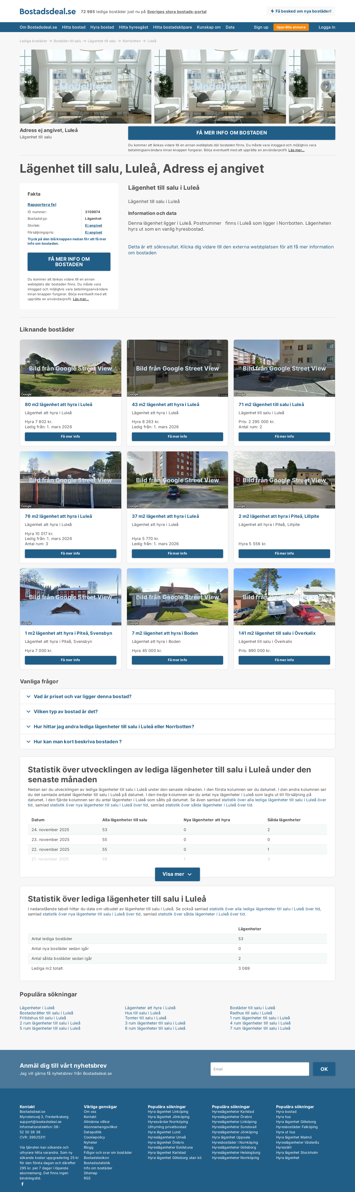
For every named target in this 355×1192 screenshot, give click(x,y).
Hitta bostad (73, 27)
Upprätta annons (291, 27)
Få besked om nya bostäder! (303, 11)
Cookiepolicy (94, 1137)
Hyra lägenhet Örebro (166, 1142)
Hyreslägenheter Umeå (167, 1137)
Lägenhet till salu (102, 41)
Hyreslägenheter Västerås (297, 1142)
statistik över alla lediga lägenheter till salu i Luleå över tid (264, 919)
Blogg (88, 1147)
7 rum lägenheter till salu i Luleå (260, 1038)
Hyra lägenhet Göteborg (296, 1122)
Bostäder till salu (67, 41)
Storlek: (34, 236)
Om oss (90, 1111)
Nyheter (90, 1142)
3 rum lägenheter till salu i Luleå (155, 1033)
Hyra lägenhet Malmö (294, 1137)
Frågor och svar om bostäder (108, 1153)
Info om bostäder (98, 1168)
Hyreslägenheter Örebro (232, 1117)
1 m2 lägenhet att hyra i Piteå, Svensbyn (68, 643)
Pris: (243, 432)
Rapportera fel (42, 215)
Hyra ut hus (285, 1132)
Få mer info (70, 447)
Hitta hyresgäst (133, 27)
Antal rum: (248, 437)
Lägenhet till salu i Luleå (261, 423)
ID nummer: (37, 222)
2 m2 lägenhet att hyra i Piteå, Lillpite (279, 526)
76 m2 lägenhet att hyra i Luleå (58, 526)
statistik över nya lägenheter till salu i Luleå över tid (99, 815)
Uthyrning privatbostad (167, 1127)
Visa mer (173, 885)
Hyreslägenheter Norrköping (235, 1157)
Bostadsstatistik (97, 1163)
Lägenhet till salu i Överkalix (265, 652)
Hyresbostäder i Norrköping (235, 1142)
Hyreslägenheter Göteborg (234, 1147)
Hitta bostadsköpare (172, 27)
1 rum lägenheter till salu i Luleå (260, 1028)
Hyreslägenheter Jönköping (235, 1132)
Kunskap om (209, 27)
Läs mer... (296, 155)
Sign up (261, 27)
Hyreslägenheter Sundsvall (234, 1127)
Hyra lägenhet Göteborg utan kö (174, 1157)
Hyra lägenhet (288, 1157)
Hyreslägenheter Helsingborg (236, 1153)
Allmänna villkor (97, 1122)
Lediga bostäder (33, 41)
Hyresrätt (284, 1147)
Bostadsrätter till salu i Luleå (46, 1023)
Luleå (151, 41)
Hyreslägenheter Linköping (234, 1122)
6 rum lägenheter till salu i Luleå (155, 1038)
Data (230, 27)
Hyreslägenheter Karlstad (233, 1111)
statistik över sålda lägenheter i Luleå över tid (208, 815)
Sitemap (90, 1173)
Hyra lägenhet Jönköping (169, 1117)
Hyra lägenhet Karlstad (167, 1153)
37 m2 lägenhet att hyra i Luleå (165, 526)
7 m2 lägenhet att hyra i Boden (165, 643)
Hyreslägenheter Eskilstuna (170, 1147)
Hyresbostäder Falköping (297, 1127)
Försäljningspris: (41, 243)
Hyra (29, 432)
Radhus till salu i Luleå (251, 1023)
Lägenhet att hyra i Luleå (48, 423)
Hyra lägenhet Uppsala (231, 1137)
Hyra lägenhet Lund (164, 1132)
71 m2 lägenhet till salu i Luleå (271, 415)
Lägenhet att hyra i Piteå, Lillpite (269, 535)
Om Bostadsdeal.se (38, 27)
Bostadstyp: (38, 229)
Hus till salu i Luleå (142, 1023)
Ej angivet (93, 236)
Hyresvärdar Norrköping (168, 1122)
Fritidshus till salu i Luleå (43, 1028)
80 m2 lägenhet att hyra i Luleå (58, 415)
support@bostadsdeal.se (40, 1122)
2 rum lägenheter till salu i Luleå (50, 1033)
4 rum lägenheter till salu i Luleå (260, 1033)
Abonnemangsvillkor (101, 1127)
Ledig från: (35, 437)
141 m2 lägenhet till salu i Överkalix (277, 643)
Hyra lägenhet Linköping (168, 1111)
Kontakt (90, 1117)
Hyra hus (283, 1117)
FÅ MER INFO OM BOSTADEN (231, 138)
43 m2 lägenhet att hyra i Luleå (165, 415)
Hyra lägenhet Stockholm (297, 1153)
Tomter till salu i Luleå (146, 1028)
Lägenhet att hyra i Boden (156, 652)
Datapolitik (93, 1132)
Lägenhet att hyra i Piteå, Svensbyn (58, 652)
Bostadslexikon (96, 1157)
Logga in (327, 27)
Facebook (22, 1184)
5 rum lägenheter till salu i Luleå (50, 1038)
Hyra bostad (102, 27)
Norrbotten (132, 41)
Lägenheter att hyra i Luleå (150, 1018)
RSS (87, 1178)
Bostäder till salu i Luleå (252, 1018)
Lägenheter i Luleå (37, 1018)
